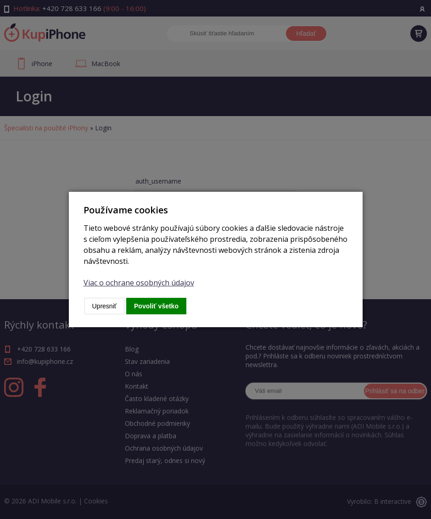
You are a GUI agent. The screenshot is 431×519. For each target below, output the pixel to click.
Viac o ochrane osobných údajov (139, 283)
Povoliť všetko (156, 306)
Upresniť (104, 306)
